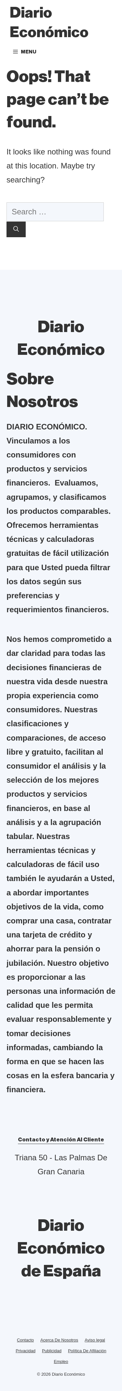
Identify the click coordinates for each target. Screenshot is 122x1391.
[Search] (16, 229)
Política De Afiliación (87, 1350)
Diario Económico (49, 23)
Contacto (25, 1340)
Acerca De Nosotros (59, 1340)
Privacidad (25, 1350)
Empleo (61, 1361)
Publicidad (51, 1350)
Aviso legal (95, 1340)
